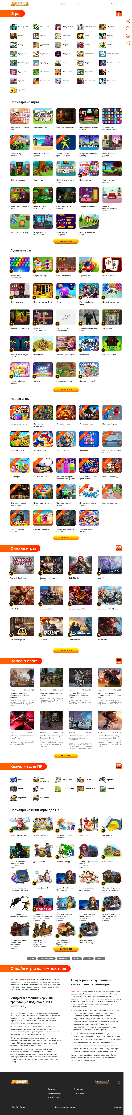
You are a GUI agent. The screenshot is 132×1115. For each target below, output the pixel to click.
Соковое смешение (42, 520)
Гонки (83, 45)
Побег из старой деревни (112, 146)
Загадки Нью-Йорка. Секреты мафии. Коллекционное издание (66, 908)
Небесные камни (88, 171)
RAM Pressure (80, 629)
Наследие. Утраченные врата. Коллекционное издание (112, 881)
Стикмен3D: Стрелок (42, 468)
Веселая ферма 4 (42, 879)
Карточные (41, 54)
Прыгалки (18, 54)
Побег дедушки (20, 293)
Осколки (42, 372)
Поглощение (42, 346)
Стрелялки (85, 54)
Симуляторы (19, 63)
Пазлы (83, 36)
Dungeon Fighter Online (80, 598)
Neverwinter (110, 629)
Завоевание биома (66, 372)
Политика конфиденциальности (66, 1107)
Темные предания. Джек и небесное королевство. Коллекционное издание (66, 935)
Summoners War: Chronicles (110, 598)
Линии (16, 780)
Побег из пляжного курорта (42, 146)
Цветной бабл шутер (112, 293)
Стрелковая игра (88, 415)
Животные (85, 72)
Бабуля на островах (20, 826)
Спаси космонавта (66, 267)
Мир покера (88, 346)
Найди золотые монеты (20, 319)
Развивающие (109, 54)
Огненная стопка (66, 415)
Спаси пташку (42, 171)
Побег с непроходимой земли (20, 198)
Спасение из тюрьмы (66, 118)
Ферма (83, 63)
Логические (63, 72)
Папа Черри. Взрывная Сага (20, 119)
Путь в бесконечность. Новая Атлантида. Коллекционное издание (112, 908)
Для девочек (64, 27)
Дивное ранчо (42, 853)
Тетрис (106, 36)
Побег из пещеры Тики (42, 293)
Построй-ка (112, 826)
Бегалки (106, 789)
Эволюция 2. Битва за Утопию (51, 568)
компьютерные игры (26, 980)
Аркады (17, 90)
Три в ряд (40, 63)
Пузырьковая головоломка (20, 268)
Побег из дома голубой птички (20, 347)
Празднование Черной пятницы (88, 119)
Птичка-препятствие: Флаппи (88, 495)
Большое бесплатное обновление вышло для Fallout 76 (78, 695)
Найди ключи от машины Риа (42, 225)
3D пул (66, 293)
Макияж (62, 81)
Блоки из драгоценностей (42, 320)
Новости (13, 690)
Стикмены (107, 81)
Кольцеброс (20, 468)
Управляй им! (88, 267)
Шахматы (107, 27)
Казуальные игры (78, 992)
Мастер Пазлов (66, 441)
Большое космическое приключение (88, 469)
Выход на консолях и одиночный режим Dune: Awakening (20, 695)
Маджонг (62, 36)
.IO (104, 72)
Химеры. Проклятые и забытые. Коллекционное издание (88, 856)
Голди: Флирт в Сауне (66, 346)
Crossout (51, 629)
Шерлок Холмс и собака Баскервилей (20, 906)
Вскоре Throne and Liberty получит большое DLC (108, 737)
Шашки (17, 36)
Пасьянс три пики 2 (88, 372)
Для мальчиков (87, 27)
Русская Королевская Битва (88, 320)
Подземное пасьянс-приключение (20, 495)
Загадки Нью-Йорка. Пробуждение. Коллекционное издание (88, 908)
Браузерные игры (54, 1093)
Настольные (86, 789)
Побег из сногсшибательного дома (112, 199)
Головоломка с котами (20, 415)
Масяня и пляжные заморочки (66, 827)
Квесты (17, 789)
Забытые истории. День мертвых (88, 880)
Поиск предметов (41, 780)
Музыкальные (109, 63)
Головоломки (42, 81)
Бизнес (84, 780)
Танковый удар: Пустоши (20, 146)
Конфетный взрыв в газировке (20, 373)
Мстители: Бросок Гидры (88, 294)
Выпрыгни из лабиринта (66, 225)
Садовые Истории (42, 267)
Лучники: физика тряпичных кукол (66, 146)
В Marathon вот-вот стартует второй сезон (21, 737)
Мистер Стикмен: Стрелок (20, 521)
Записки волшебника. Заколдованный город (20, 880)
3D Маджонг (112, 319)
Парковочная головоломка (42, 416)
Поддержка (117, 1107)
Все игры (51, 1089)
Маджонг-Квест (112, 267)
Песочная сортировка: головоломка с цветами (66, 469)
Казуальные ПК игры (55, 1098)
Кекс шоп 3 (88, 826)
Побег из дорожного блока (88, 225)
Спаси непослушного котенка (66, 198)
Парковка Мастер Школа (66, 495)
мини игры (101, 995)
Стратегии (41, 72)
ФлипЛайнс (88, 441)
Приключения (86, 81)
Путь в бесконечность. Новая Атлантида (88, 933)
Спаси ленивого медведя (112, 172)
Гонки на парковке (112, 494)
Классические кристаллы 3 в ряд (112, 119)
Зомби (105, 45)
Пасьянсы (41, 27)
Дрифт (17, 81)
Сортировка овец (42, 118)
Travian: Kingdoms (22, 629)
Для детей (41, 45)
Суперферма (112, 853)
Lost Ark (110, 567)
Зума (38, 789)
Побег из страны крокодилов (42, 198)
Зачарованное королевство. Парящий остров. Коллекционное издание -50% (42, 908)
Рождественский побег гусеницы (88, 146)
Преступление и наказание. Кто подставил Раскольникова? (42, 935)
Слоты (39, 36)
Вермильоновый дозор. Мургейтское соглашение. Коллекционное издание (20, 935)
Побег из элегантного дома (66, 172)
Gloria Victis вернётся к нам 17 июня (51, 694)
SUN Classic (80, 567)
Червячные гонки (20, 441)
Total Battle (22, 598)
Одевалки (18, 72)
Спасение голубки (112, 346)
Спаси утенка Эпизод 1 (20, 224)
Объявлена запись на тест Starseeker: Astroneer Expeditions (79, 738)
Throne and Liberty (51, 598)
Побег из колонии (20, 171)
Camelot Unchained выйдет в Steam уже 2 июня (51, 737)
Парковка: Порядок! (112, 415)
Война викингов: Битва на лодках (112, 442)
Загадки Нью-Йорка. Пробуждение (66, 880)
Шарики (62, 45)
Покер (16, 45)
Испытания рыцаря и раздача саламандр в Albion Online (109, 695)
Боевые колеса (42, 441)
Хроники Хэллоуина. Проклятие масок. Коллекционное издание (20, 856)
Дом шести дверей (88, 197)
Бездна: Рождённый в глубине (66, 521)
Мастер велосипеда (112, 468)
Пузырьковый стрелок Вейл (42, 495)
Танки (61, 63)
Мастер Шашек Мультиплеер (66, 320)
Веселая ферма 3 (42, 826)
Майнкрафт (19, 27)
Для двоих (63, 54)
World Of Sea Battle (22, 567)
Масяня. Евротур (66, 853)
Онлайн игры (78, 1089)
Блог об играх (79, 1093)
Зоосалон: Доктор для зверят (88, 521)
